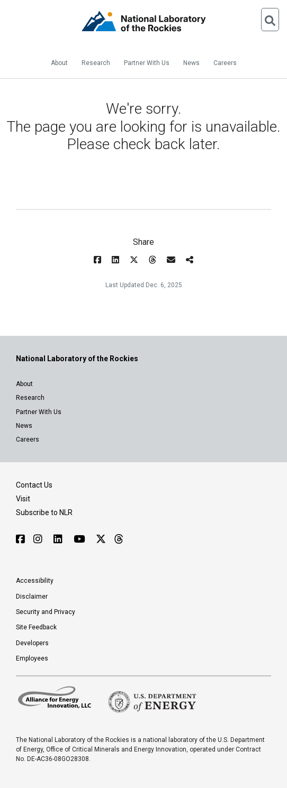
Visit (23, 498)
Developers (32, 643)
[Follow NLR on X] (101, 539)
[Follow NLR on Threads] (118, 539)
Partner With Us (146, 63)
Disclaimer (32, 596)
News (191, 63)
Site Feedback (36, 627)
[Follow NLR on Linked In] (59, 539)
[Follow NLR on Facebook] (20, 539)
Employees (32, 658)
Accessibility (34, 580)
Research (96, 63)
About (59, 63)
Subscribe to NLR (44, 512)
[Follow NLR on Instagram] (39, 539)
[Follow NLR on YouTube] (80, 539)
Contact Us (34, 485)
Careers (225, 63)
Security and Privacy (45, 612)
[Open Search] (270, 19)
